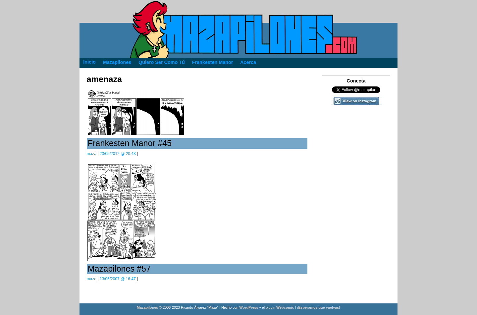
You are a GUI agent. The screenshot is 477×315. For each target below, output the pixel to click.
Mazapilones (148, 307)
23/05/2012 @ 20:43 (118, 153)
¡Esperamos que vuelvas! (318, 307)
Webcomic (285, 307)
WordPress (248, 307)
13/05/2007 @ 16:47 (118, 279)
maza (91, 153)
